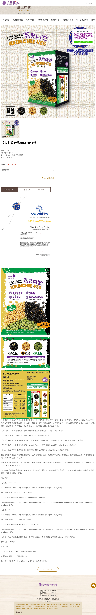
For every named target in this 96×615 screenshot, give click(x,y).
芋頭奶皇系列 (43, 20)
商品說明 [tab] (9, 190)
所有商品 (6, 20)
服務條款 (48, 601)
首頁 (19, 13)
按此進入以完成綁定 (83, 42)
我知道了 (19, 612)
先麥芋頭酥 (30, 20)
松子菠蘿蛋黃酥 (82, 20)
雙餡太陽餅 (55, 20)
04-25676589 (52, 595)
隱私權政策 (55, 599)
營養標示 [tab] (42, 190)
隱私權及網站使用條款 (51, 606)
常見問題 (40, 599)
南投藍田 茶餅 (68, 20)
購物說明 (47, 599)
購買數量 (5, 170)
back (48, 569)
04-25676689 (52, 593)
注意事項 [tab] (26, 190)
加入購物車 (48, 178)
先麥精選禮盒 (18, 20)
